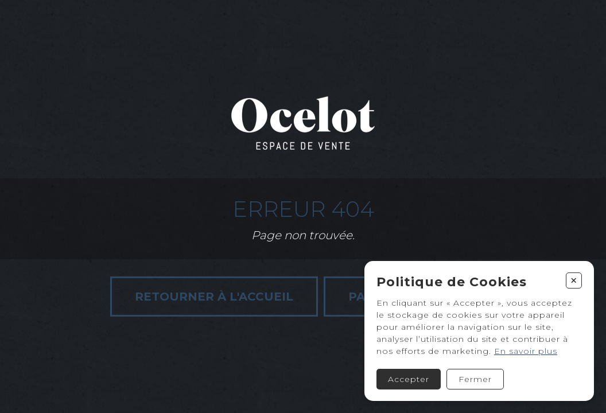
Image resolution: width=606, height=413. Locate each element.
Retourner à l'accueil (214, 296)
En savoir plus (525, 351)
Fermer (475, 379)
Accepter (408, 379)
